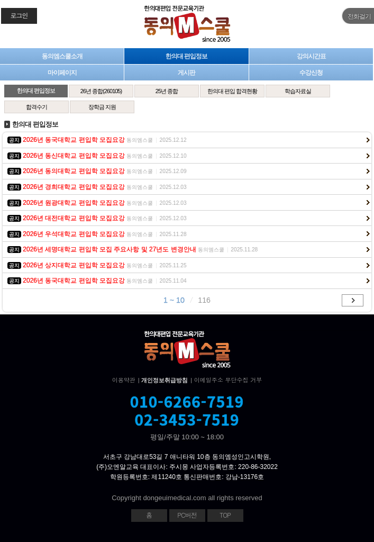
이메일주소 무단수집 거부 (228, 380)
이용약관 (123, 380)
